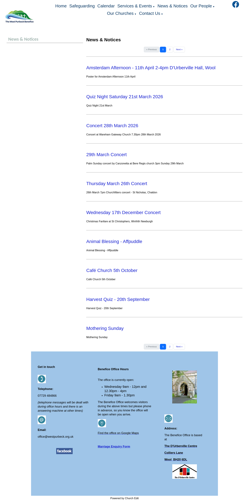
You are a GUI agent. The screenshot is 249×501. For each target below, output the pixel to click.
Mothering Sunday (105, 328)
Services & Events (134, 5)
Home (61, 5)
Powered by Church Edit (124, 498)
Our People (201, 5)
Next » (179, 49)
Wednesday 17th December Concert (123, 212)
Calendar (106, 5)
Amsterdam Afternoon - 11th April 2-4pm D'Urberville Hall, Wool (150, 67)
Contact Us (149, 13)
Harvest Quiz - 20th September (118, 299)
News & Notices (172, 5)
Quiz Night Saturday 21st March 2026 (124, 96)
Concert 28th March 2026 (112, 125)
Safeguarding (82, 5)
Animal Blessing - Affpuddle (114, 241)
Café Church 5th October (111, 270)
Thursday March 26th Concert (116, 183)
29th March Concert (106, 154)
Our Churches (120, 13)
